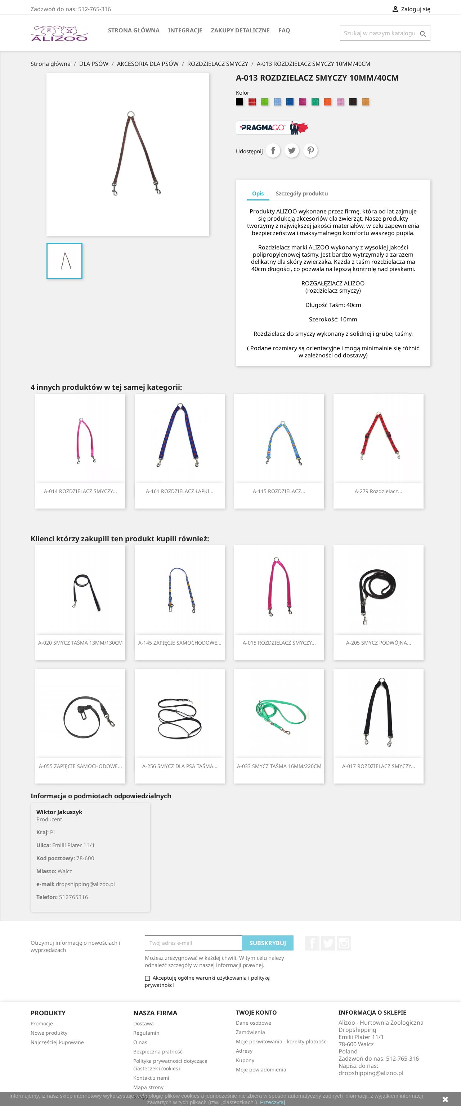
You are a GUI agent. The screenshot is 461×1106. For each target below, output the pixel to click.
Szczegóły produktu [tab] (302, 193)
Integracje (185, 30)
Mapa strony (148, 1087)
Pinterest (310, 150)
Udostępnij (273, 150)
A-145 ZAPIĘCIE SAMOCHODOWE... (179, 642)
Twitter (328, 943)
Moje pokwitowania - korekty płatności (282, 1041)
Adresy (244, 1050)
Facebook (312, 943)
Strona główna (134, 30)
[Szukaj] (385, 33)
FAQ (284, 30)
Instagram (344, 943)
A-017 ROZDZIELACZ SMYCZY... (378, 766)
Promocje (42, 1023)
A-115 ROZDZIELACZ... (279, 491)
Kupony (245, 1060)
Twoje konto (256, 1012)
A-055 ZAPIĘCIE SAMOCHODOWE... (80, 766)
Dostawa (143, 1023)
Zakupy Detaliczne (240, 30)
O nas (140, 1042)
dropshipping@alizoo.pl (371, 1073)
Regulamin (146, 1032)
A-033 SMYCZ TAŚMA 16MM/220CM (279, 766)
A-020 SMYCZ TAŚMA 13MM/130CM (80, 642)
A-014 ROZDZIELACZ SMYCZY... (80, 491)
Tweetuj (292, 150)
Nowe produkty (49, 1032)
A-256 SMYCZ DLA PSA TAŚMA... (180, 766)
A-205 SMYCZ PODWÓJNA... (378, 642)
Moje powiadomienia (261, 1069)
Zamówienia (250, 1032)
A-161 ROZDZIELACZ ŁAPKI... (180, 491)
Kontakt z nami (151, 1077)
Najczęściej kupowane (57, 1042)
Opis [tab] (258, 193)
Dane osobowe (253, 1022)
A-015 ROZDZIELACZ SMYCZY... (279, 642)
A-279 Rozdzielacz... (378, 491)
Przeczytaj (272, 1102)
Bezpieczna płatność (158, 1051)
